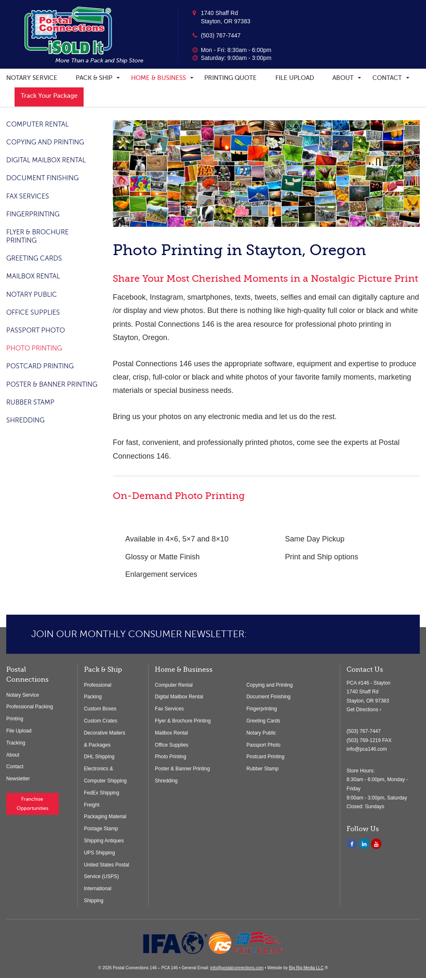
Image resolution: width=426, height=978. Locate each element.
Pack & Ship (94, 77)
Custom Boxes (100, 709)
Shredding (25, 420)
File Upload (294, 77)
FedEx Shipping (101, 793)
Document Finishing (42, 178)
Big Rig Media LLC (306, 968)
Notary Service (31, 77)
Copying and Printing (45, 142)
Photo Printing (34, 348)
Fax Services (27, 196)
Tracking (15, 743)
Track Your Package (49, 95)
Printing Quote (230, 77)
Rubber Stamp (30, 402)
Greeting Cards (34, 258)
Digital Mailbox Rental (46, 160)
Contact (387, 77)
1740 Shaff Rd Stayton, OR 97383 (225, 17)
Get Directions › (364, 709)
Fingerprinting (32, 214)
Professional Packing (29, 707)
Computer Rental (37, 124)
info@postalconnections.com (236, 968)
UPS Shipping (99, 853)
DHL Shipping (99, 757)
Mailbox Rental (33, 276)
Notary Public (31, 294)
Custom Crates (100, 721)
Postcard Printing (40, 366)
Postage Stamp (101, 829)
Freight (91, 805)
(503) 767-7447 (221, 35)
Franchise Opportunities (32, 803)
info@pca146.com (367, 749)
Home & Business (158, 77)
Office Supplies (33, 312)
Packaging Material (105, 816)
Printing (14, 719)
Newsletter (18, 779)
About (343, 77)
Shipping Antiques (104, 841)
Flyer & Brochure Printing (183, 721)
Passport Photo (35, 330)
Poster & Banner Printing (51, 384)
